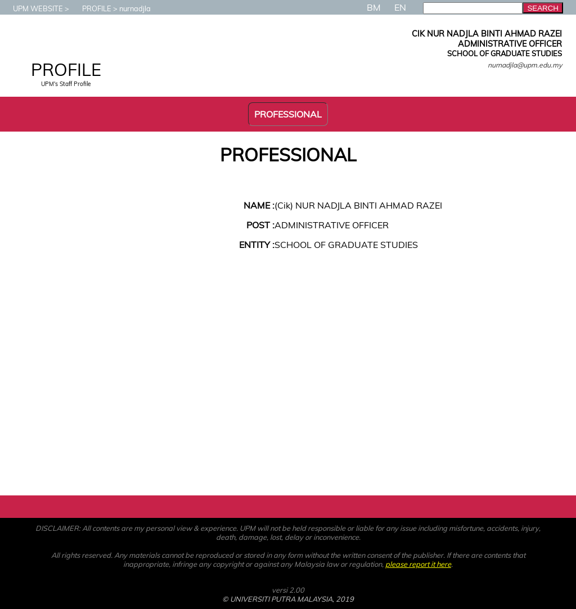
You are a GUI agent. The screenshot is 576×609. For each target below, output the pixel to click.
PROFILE (91, 8)
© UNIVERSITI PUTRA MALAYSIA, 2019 (288, 598)
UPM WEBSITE (32, 8)
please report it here (418, 564)
